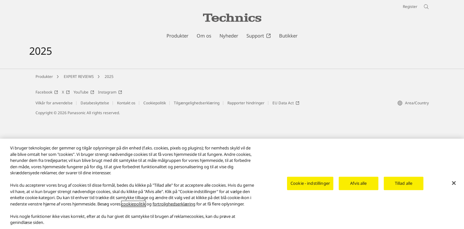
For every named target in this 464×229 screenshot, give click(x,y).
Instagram (110, 92)
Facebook (47, 92)
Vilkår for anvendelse (54, 103)
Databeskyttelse (95, 103)
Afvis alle (358, 183)
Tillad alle (403, 183)
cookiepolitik (133, 204)
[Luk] (454, 183)
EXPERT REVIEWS (79, 76)
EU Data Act (285, 103)
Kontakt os (126, 103)
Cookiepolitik (154, 103)
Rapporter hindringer (246, 103)
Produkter (44, 76)
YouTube (84, 92)
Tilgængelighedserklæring (196, 103)
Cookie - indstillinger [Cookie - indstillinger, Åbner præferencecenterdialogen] (310, 183)
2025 (109, 76)
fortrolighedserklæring (174, 204)
